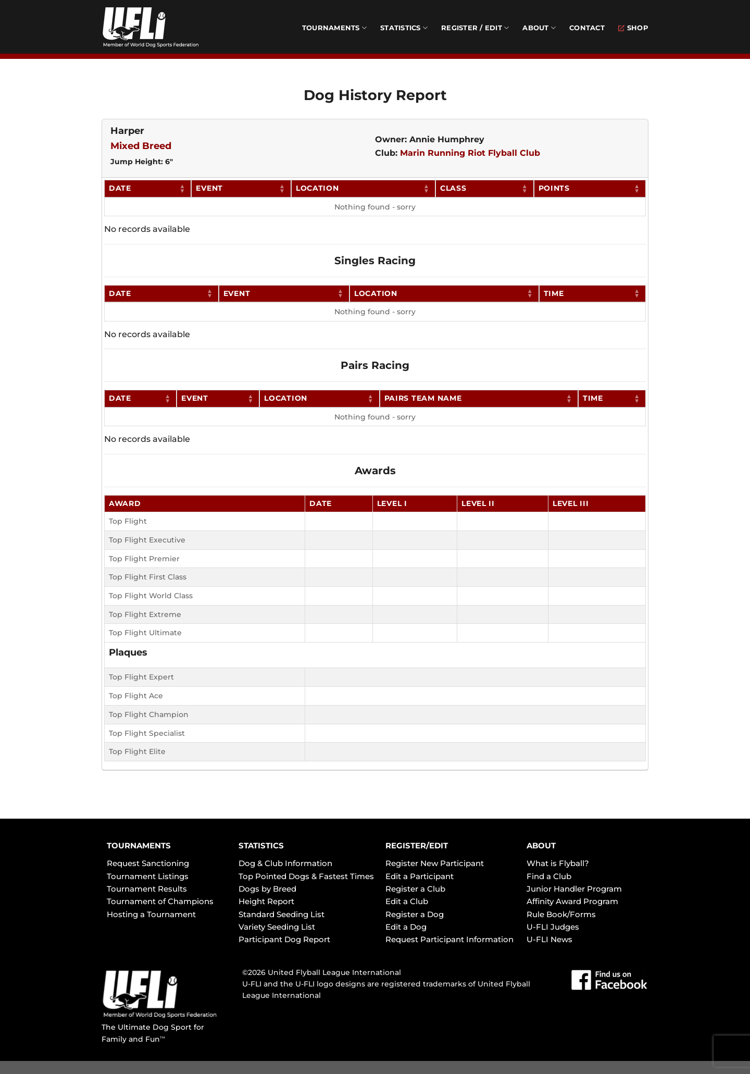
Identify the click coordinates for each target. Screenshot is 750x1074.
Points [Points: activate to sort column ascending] (554, 188)
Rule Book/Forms (561, 914)
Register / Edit (475, 28)
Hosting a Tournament (151, 914)
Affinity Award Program (572, 901)
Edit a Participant (419, 876)
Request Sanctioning (148, 863)
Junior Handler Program (574, 889)
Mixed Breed (140, 146)
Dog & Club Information (285, 863)
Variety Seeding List (277, 927)
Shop (633, 28)
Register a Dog (414, 914)
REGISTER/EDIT (416, 845)
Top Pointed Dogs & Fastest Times (306, 876)
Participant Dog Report (284, 939)
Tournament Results (147, 889)
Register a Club (415, 889)
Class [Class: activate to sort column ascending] (453, 188)
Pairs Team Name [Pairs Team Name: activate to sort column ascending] (423, 398)
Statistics (404, 28)
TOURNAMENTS (139, 845)
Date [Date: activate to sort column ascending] (120, 188)
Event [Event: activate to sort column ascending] (209, 188)
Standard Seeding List (281, 914)
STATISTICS (261, 845)
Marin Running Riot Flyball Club (470, 153)
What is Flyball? (558, 863)
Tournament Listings (148, 876)
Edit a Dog (406, 927)
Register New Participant (434, 863)
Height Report (266, 901)
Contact (587, 28)
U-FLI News (549, 939)
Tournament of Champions (160, 901)
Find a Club (549, 876)
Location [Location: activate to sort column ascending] (317, 188)
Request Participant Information (449, 939)
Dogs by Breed (267, 889)
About (539, 28)
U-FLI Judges (553, 927)
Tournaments (334, 28)
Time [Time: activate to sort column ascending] (554, 293)
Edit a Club (406, 901)
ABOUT (541, 845)
